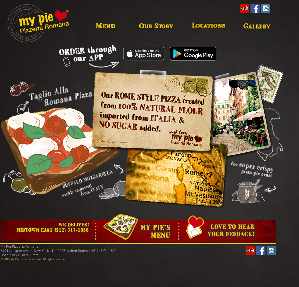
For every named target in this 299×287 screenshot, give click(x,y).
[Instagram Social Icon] (265, 8)
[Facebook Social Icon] (255, 8)
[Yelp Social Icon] (244, 8)
